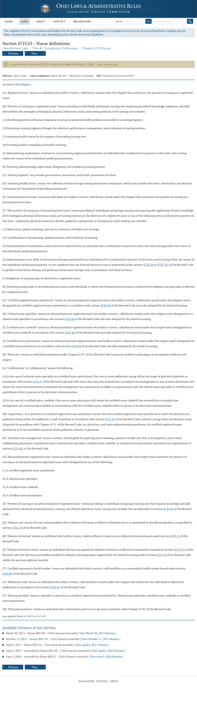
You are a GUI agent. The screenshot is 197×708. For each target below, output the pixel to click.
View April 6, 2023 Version (108, 651)
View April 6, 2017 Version (91, 645)
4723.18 (148, 265)
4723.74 (161, 555)
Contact (59, 21)
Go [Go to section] (148, 21)
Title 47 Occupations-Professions (55, 48)
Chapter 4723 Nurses (96, 48)
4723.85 (7, 573)
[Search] (190, 21)
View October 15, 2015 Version (100, 639)
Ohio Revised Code (15, 48)
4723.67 (55, 587)
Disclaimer (86, 680)
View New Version (107, 64)
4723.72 (17, 527)
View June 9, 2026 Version (105, 656)
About (40, 21)
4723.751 (179, 549)
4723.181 (163, 265)
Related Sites (82, 21)
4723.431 (18, 448)
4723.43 (168, 509)
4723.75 (175, 536)
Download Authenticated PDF (118, 75)
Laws (24, 21)
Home (9, 21)
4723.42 (106, 305)
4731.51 (37, 381)
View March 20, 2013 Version (97, 633)
